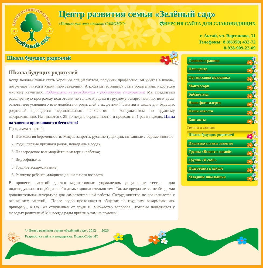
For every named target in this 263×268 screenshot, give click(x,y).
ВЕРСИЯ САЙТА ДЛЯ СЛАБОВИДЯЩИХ (208, 23)
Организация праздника (209, 77)
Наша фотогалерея (205, 103)
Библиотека (199, 94)
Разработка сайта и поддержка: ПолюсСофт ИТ (61, 236)
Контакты (197, 120)
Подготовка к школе (206, 168)
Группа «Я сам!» (203, 160)
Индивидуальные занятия (211, 143)
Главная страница (204, 61)
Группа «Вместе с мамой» (210, 152)
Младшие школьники (207, 177)
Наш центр (198, 69)
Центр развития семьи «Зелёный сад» (58, 230)
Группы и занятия (201, 127)
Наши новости (201, 111)
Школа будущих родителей (211, 135)
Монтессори (199, 86)
